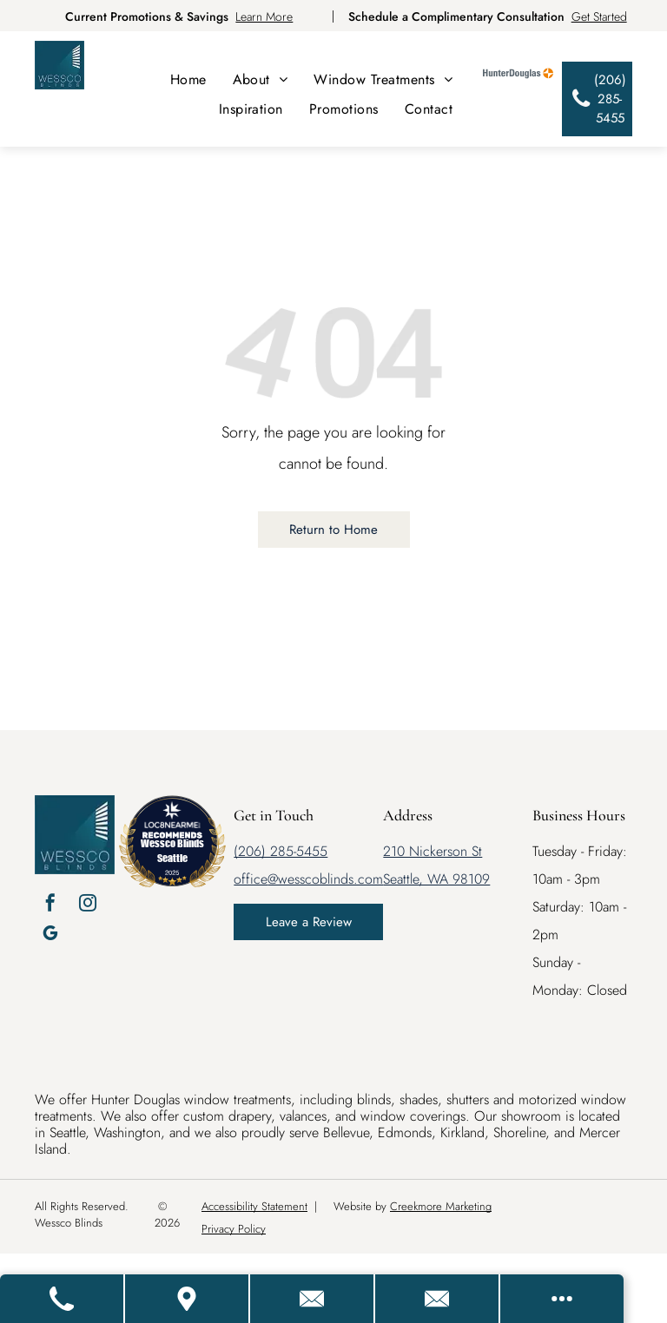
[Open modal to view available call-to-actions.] (562, 1298)
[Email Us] (437, 1298)
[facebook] (50, 905)
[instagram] (88, 905)
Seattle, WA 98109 (436, 879)
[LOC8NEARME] (172, 821)
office (250, 879)
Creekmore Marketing (441, 1206)
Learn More (264, 16)
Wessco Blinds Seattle (172, 850)
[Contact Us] (312, 1298)
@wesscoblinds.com (325, 879)
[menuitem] (188, 79)
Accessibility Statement (254, 1206)
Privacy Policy (233, 1229)
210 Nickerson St (432, 851)
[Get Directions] (187, 1298)
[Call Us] (62, 1298)
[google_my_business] (50, 935)
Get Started (599, 16)
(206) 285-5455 (280, 851)
